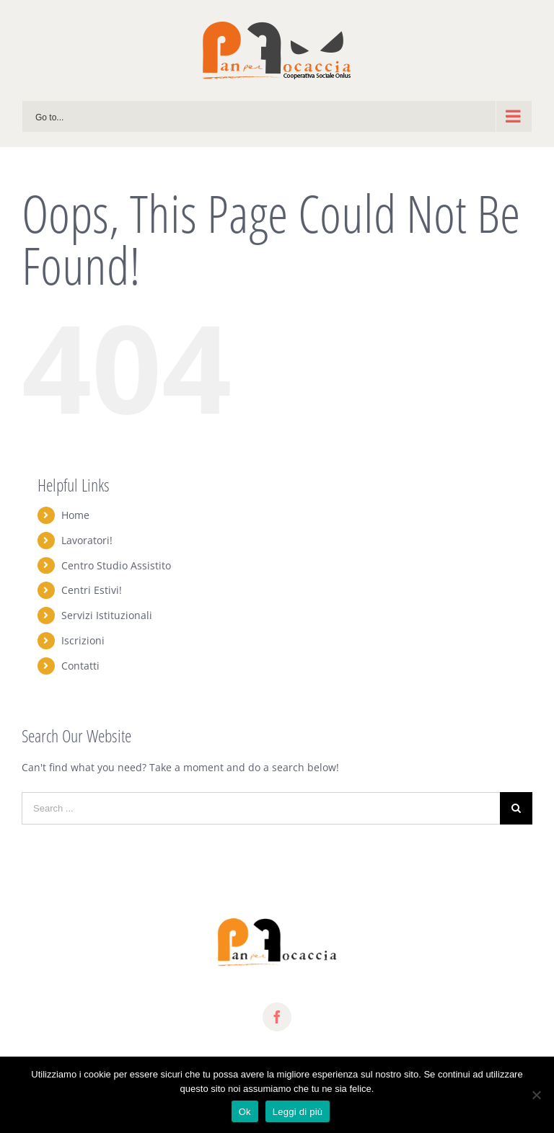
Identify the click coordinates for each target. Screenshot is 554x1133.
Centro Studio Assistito (116, 565)
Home (75, 515)
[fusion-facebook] (277, 1017)
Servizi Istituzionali (106, 615)
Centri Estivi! (91, 590)
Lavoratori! (87, 540)
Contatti (80, 665)
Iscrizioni (83, 640)
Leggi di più (298, 1111)
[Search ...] (261, 808)
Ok (245, 1111)
